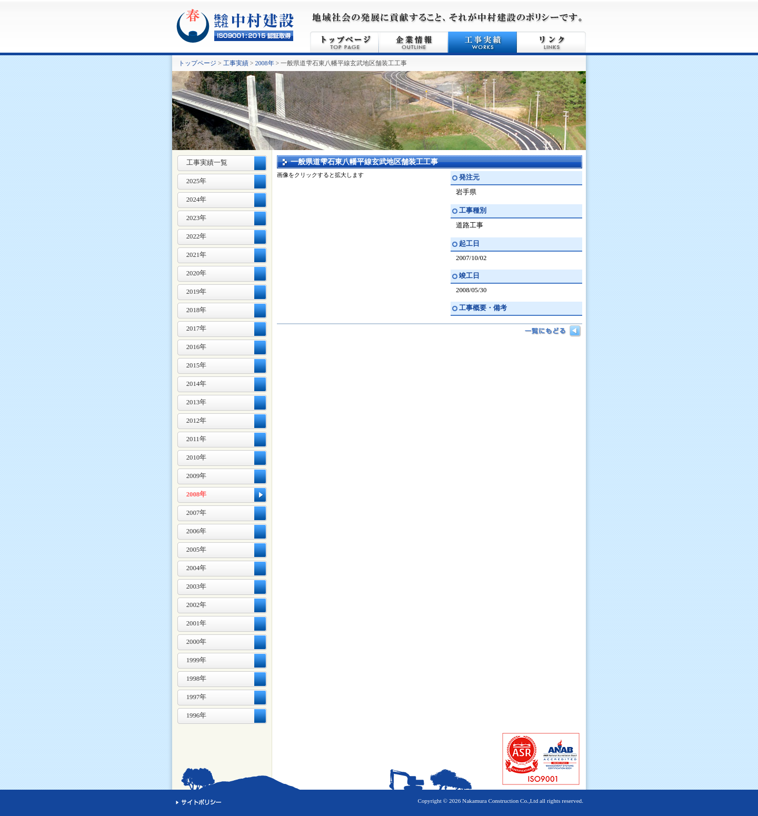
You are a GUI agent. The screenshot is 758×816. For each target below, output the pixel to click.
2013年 (196, 402)
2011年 (196, 439)
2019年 (196, 291)
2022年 (196, 236)
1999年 (196, 660)
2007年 (196, 512)
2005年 (196, 549)
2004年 (196, 568)
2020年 (196, 273)
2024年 (196, 199)
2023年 (196, 218)
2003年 (196, 586)
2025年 (196, 181)
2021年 (196, 254)
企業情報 (413, 42)
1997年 (196, 697)
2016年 (196, 347)
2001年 (196, 623)
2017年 (196, 328)
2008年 (264, 63)
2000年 (196, 641)
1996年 (196, 715)
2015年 (196, 365)
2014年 (196, 383)
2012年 (196, 420)
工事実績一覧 (206, 162)
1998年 (196, 678)
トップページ (344, 42)
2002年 (196, 605)
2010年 (196, 457)
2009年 (196, 476)
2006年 (196, 531)
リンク (551, 42)
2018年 (196, 310)
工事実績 (482, 42)
